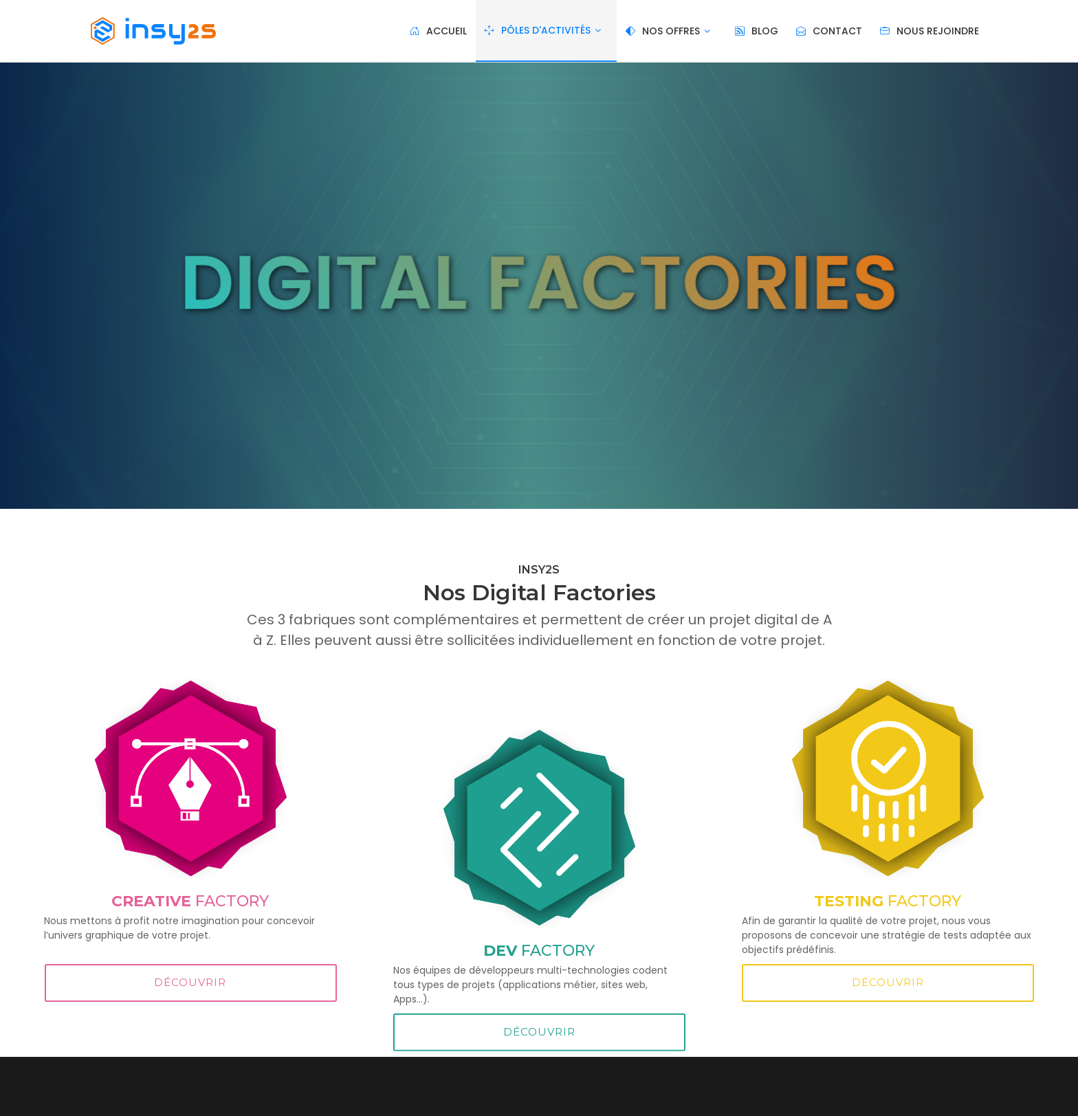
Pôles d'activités (543, 30)
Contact (829, 31)
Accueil (438, 31)
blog (756, 31)
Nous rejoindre (929, 31)
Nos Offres (668, 31)
